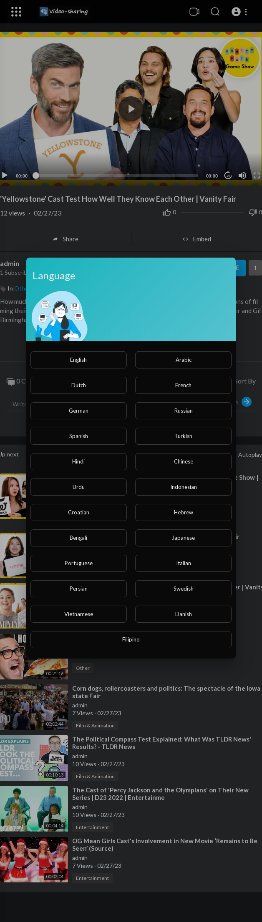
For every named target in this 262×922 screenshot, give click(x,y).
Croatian (78, 512)
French (183, 385)
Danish (183, 614)
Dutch (78, 385)
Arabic (183, 359)
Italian (183, 563)
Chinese (183, 461)
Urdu (79, 487)
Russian (183, 410)
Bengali (78, 537)
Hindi (78, 461)
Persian (79, 588)
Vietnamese (78, 614)
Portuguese (79, 563)
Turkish (183, 436)
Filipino (131, 639)
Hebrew (183, 512)
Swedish (184, 588)
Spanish (78, 436)
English (78, 359)
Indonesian (183, 487)
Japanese (183, 537)
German (78, 410)
